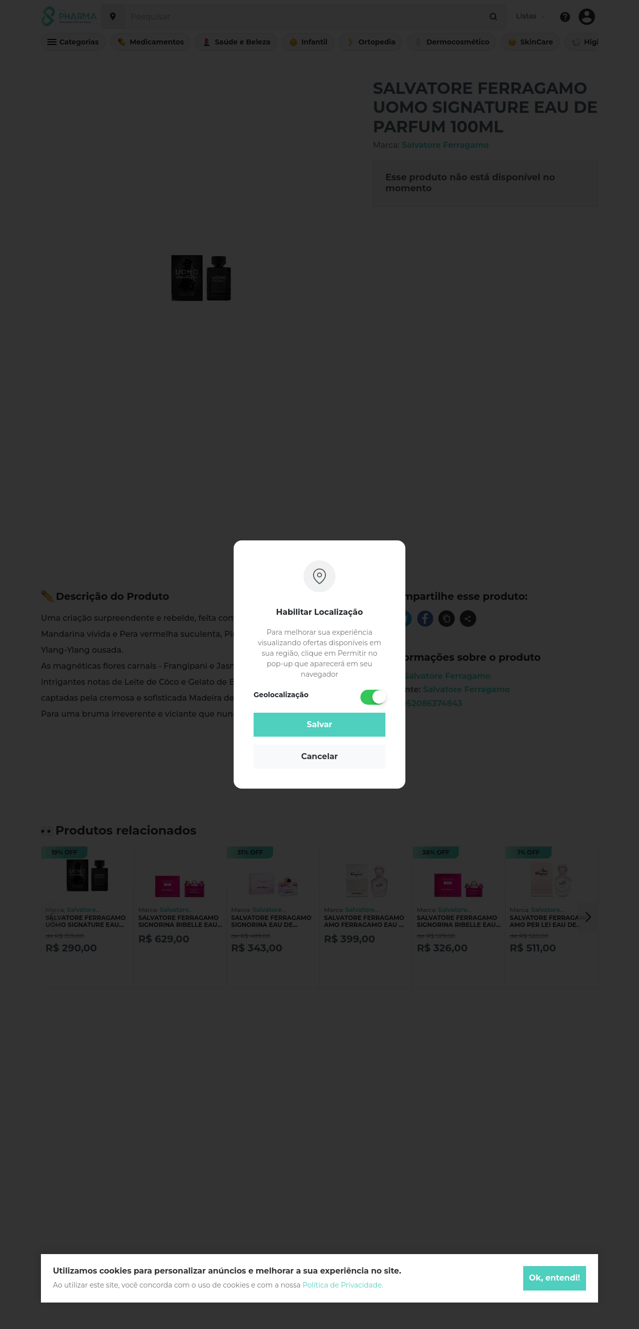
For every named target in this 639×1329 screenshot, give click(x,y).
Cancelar (319, 756)
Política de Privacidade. (343, 1285)
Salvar (319, 724)
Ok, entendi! (554, 1278)
